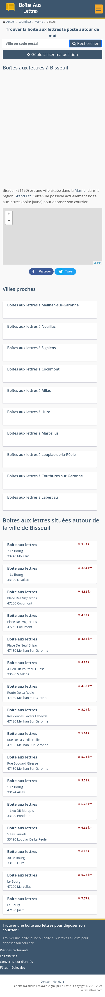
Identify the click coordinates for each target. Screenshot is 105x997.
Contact (45, 982)
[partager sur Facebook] (42, 271)
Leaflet (97, 262)
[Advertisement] (52, 133)
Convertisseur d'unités (16, 962)
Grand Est (22, 196)
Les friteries (8, 956)
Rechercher (85, 43)
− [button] (8, 221)
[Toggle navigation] (99, 8)
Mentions (58, 982)
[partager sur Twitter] (65, 271)
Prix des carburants (14, 950)
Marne (80, 190)
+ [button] (8, 214)
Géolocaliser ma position (52, 54)
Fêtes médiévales (12, 967)
